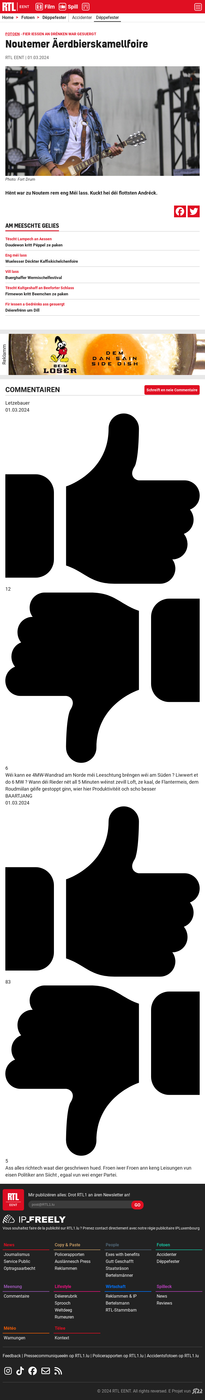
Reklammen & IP (121, 1296)
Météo (10, 1328)
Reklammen (66, 1268)
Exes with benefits (123, 1254)
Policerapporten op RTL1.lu (118, 1355)
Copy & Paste (67, 1244)
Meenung (13, 1286)
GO (137, 1205)
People (112, 1244)
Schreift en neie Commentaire (172, 390)
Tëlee (60, 1328)
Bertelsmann (117, 1303)
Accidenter (82, 17)
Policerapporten (69, 1254)
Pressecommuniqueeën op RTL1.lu (56, 1355)
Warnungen (14, 1337)
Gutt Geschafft (119, 1261)
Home (8, 17)
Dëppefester (54, 17)
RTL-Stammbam (121, 1310)
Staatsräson (117, 1268)
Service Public (17, 1261)
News (9, 1244)
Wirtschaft (115, 1286)
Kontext (62, 1337)
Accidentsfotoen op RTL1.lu (173, 1355)
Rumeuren (64, 1317)
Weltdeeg (63, 1310)
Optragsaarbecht (19, 1268)
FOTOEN (12, 34)
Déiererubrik (66, 1296)
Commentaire (16, 1296)
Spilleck (164, 1286)
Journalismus (17, 1254)
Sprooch (62, 1303)
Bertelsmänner (119, 1275)
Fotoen (28, 17)
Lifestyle (63, 1286)
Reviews (164, 1303)
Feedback (12, 1355)
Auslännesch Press (72, 1261)
